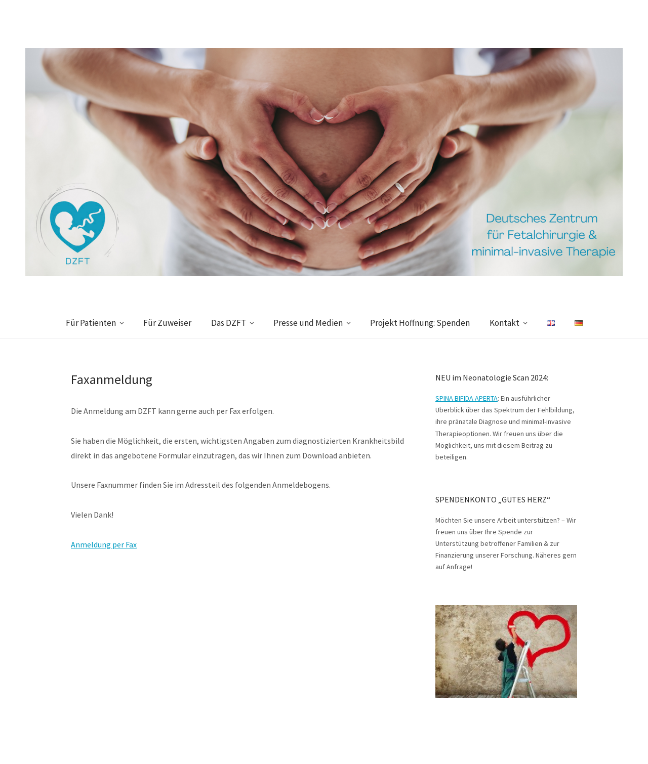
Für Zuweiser (167, 322)
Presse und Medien (308, 322)
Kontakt (504, 322)
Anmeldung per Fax (104, 544)
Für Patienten (91, 322)
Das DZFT (228, 322)
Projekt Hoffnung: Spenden (420, 322)
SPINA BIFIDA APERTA (466, 398)
